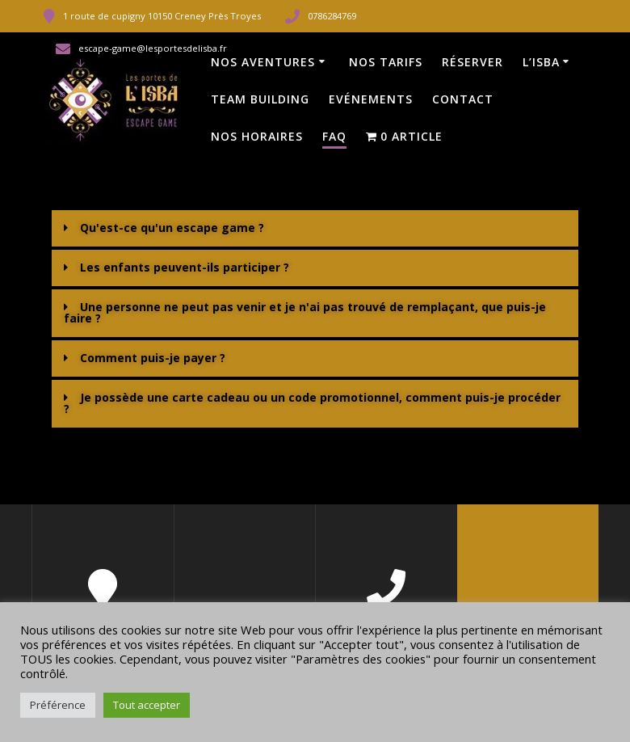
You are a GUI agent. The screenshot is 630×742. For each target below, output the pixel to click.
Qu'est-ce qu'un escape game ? (172, 227)
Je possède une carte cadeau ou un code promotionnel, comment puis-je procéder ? (312, 403)
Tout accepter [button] (146, 705)
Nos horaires (257, 136)
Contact (463, 99)
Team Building (260, 99)
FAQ (334, 136)
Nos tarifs (385, 62)
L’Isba (541, 62)
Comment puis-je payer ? (152, 357)
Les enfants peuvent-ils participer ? (184, 267)
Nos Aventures (263, 62)
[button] (315, 228)
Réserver (472, 62)
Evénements (371, 99)
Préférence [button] (58, 705)
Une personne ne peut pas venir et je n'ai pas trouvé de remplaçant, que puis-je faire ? (305, 312)
